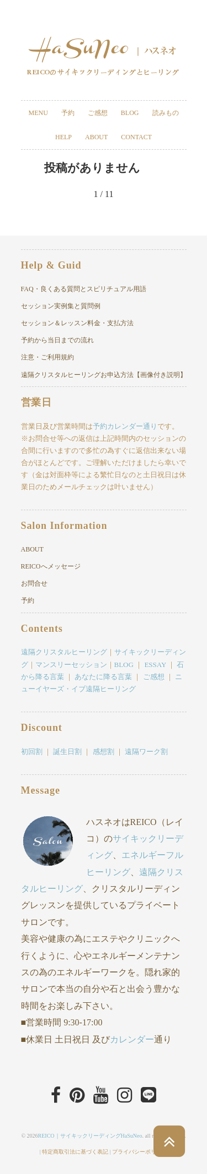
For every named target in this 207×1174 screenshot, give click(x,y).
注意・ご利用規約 (47, 357)
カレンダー (132, 1039)
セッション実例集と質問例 (60, 306)
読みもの (165, 113)
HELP (63, 137)
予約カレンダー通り (125, 426)
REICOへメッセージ (51, 566)
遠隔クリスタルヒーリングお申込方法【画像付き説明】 (104, 375)
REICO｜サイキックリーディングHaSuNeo (90, 1136)
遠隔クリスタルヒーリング (64, 652)
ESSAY (155, 664)
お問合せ (34, 583)
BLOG (130, 113)
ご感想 (98, 113)
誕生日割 (67, 751)
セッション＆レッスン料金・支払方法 (77, 323)
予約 (68, 113)
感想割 (103, 751)
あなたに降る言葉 (103, 677)
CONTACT (136, 137)
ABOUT (96, 137)
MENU (37, 113)
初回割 (32, 751)
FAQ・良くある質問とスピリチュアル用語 (83, 289)
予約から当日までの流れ (57, 340)
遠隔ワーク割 (146, 751)
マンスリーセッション (71, 664)
